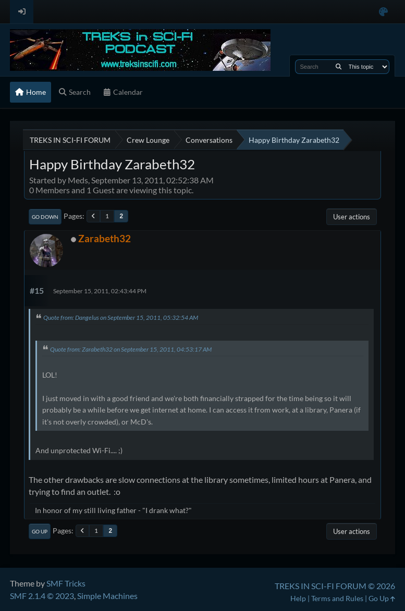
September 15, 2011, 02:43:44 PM (99, 291)
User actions (351, 217)
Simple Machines (107, 596)
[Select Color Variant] (383, 11)
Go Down (45, 217)
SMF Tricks (65, 583)
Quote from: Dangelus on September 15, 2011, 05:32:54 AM (120, 317)
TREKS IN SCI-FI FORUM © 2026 (335, 586)
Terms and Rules (337, 598)
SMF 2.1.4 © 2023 (42, 596)
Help (298, 598)
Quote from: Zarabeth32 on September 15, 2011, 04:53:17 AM (131, 349)
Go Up (39, 531)
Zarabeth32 (104, 238)
